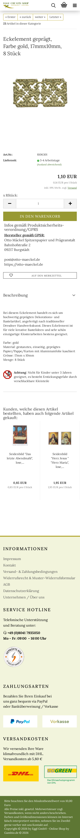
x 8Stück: (10, 195)
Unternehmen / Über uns (23, 597)
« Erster (10, 17)
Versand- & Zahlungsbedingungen (30, 571)
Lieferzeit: (10, 160)
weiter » (40, 17)
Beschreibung (15, 295)
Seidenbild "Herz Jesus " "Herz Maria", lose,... (60, 460)
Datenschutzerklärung (21, 591)
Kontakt (9, 565)
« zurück (25, 17)
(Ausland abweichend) (49, 164)
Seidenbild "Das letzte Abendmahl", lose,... (20, 458)
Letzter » (55, 17)
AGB (6, 584)
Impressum (12, 559)
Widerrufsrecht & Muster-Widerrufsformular (39, 578)
